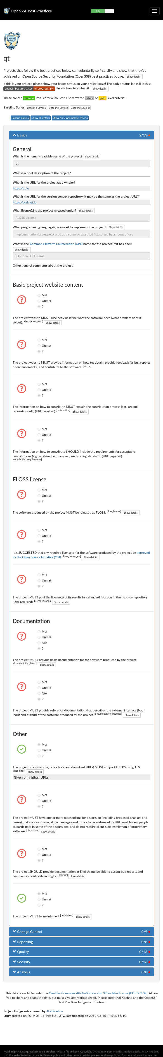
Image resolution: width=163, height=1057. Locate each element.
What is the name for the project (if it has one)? (72, 244)
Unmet (40, 301)
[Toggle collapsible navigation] (155, 11)
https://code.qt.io (25, 202)
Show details (134, 76)
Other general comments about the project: (43, 265)
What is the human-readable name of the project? (47, 156)
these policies (112, 1055)
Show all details (40, 118)
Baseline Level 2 (58, 107)
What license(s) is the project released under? (44, 210)
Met (40, 295)
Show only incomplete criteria (70, 118)
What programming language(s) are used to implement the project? (59, 227)
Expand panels (20, 118)
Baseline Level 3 (80, 107)
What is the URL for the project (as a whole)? (44, 182)
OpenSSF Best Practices (31, 11)
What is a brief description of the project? (42, 173)
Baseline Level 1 (36, 107)
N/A (40, 643)
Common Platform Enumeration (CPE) (56, 244)
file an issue (72, 1051)
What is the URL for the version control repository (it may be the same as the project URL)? (76, 196)
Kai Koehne (55, 1011)
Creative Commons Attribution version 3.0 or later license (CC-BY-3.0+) (98, 993)
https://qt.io (21, 188)
